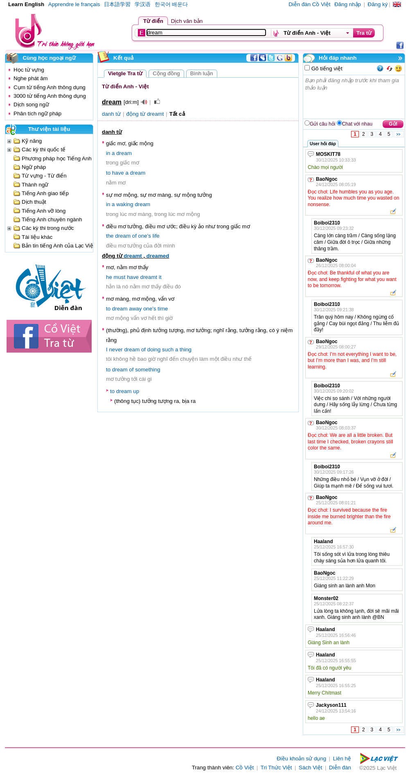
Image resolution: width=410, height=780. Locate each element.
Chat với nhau (357, 124)
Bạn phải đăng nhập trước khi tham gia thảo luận (354, 96)
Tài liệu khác (37, 237)
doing (154, 349)
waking (124, 204)
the (110, 236)
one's (144, 236)
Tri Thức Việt (276, 767)
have (118, 173)
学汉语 (143, 4)
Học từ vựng (29, 70)
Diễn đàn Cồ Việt (309, 4)
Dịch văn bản (187, 21)
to (108, 173)
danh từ (111, 114)
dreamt (133, 256)
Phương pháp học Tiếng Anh (57, 158)
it (160, 277)
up (136, 391)
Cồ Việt (245, 767)
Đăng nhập (347, 4)
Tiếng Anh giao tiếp (45, 193)
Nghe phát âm (31, 78)
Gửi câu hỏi (322, 124)
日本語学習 (117, 4)
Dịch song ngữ (31, 104)
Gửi (393, 124)
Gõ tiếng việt (326, 68)
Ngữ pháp (34, 167)
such (167, 349)
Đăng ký (378, 4)
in (108, 153)
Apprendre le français (74, 4)
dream (124, 153)
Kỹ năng (32, 141)
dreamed (157, 256)
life (156, 236)
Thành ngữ (35, 185)
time (163, 309)
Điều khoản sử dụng (301, 758)
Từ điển (153, 21)
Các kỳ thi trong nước (48, 228)
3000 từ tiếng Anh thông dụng (50, 96)
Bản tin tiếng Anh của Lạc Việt (58, 246)
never (115, 349)
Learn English (26, 4)
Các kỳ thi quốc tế (43, 149)
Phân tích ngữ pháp (37, 113)
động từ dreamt (145, 114)
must (120, 277)
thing (185, 349)
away (135, 309)
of (134, 236)
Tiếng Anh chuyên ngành (52, 219)
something (147, 369)
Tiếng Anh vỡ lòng (43, 211)
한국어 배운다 (171, 4)
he (109, 277)
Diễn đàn (340, 767)
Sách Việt (310, 767)
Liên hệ (342, 758)
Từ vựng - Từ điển (44, 176)
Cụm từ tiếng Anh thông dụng (50, 87)
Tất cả (177, 114)
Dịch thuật (34, 202)
